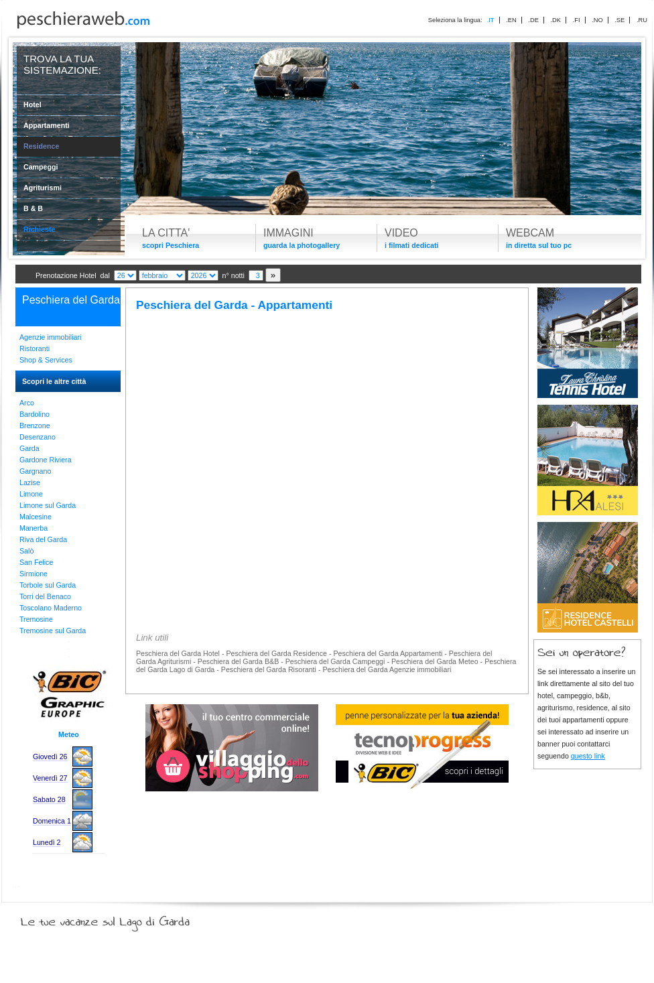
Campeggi (40, 167)
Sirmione (33, 574)
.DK (555, 20)
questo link (588, 756)
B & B (33, 208)
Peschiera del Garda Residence (276, 653)
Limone (31, 494)
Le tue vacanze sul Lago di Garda (121, 918)
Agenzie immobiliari (50, 337)
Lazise (29, 482)
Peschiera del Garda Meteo (434, 661)
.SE (619, 20)
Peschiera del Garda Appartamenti (387, 653)
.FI (576, 20)
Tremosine (36, 619)
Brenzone (34, 425)
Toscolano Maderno (50, 608)
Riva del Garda (43, 539)
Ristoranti (34, 348)
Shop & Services (45, 360)
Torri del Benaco (45, 596)
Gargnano (35, 471)
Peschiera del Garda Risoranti (268, 669)
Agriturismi (42, 188)
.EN (511, 20)
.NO (597, 20)
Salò (26, 551)
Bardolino (34, 414)
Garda (29, 448)
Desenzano (37, 437)
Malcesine (35, 517)
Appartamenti (46, 125)
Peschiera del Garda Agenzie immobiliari (386, 669)
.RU (642, 20)
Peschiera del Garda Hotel (178, 653)
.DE (533, 20)
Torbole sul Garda (47, 585)
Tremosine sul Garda (52, 631)
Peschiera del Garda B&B (238, 661)
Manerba (33, 528)
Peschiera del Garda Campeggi (335, 661)
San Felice (36, 562)
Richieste (39, 229)
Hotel (32, 105)
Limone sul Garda (47, 505)
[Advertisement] (327, 423)
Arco (26, 403)
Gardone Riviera (45, 460)
